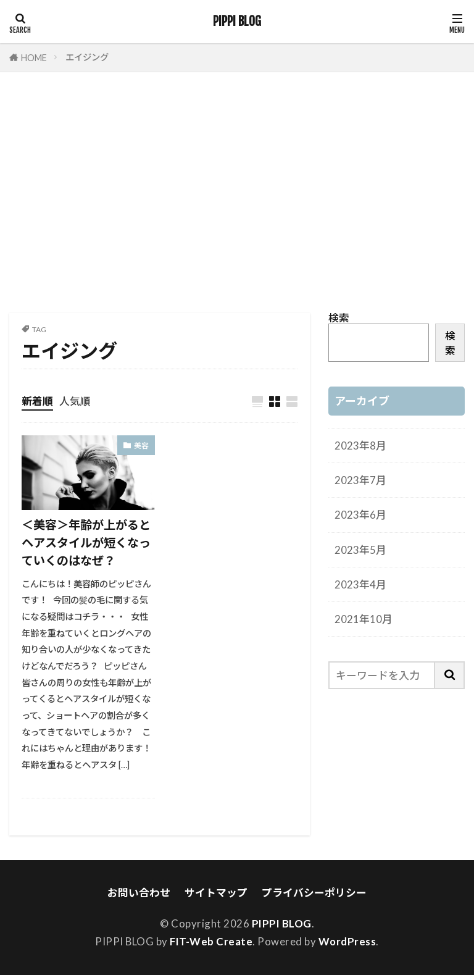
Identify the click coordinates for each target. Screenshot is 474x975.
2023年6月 (360, 514)
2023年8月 (360, 445)
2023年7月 (360, 480)
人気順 (75, 401)
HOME (34, 57)
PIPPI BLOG (237, 21)
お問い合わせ (138, 892)
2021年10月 (364, 619)
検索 (338, 317)
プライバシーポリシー (314, 892)
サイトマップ (216, 892)
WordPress (347, 941)
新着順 (37, 401)
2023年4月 (360, 584)
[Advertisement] (237, 195)
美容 (141, 445)
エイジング (87, 57)
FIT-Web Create (211, 941)
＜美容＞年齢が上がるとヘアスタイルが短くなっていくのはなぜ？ (86, 542)
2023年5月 (360, 549)
